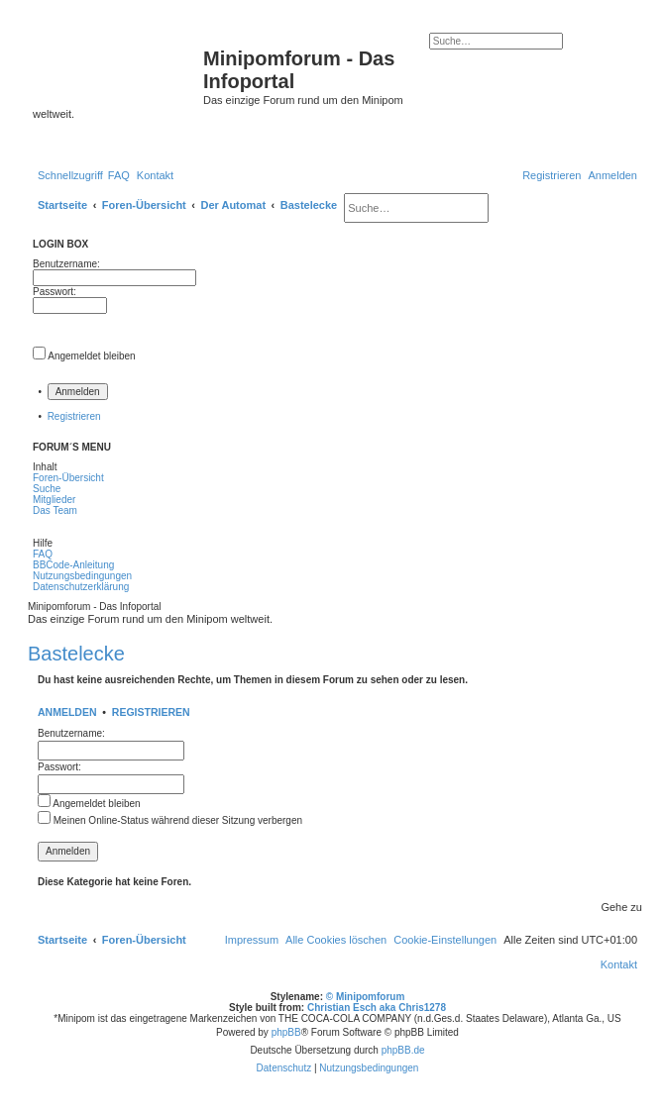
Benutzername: (71, 733)
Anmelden (67, 712)
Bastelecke (76, 653)
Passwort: (59, 766)
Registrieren (74, 416)
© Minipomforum (365, 996)
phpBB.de (403, 1050)
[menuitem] (119, 175)
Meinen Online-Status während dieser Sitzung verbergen (170, 820)
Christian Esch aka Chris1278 (376, 1007)
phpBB (286, 1032)
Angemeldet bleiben (91, 356)
